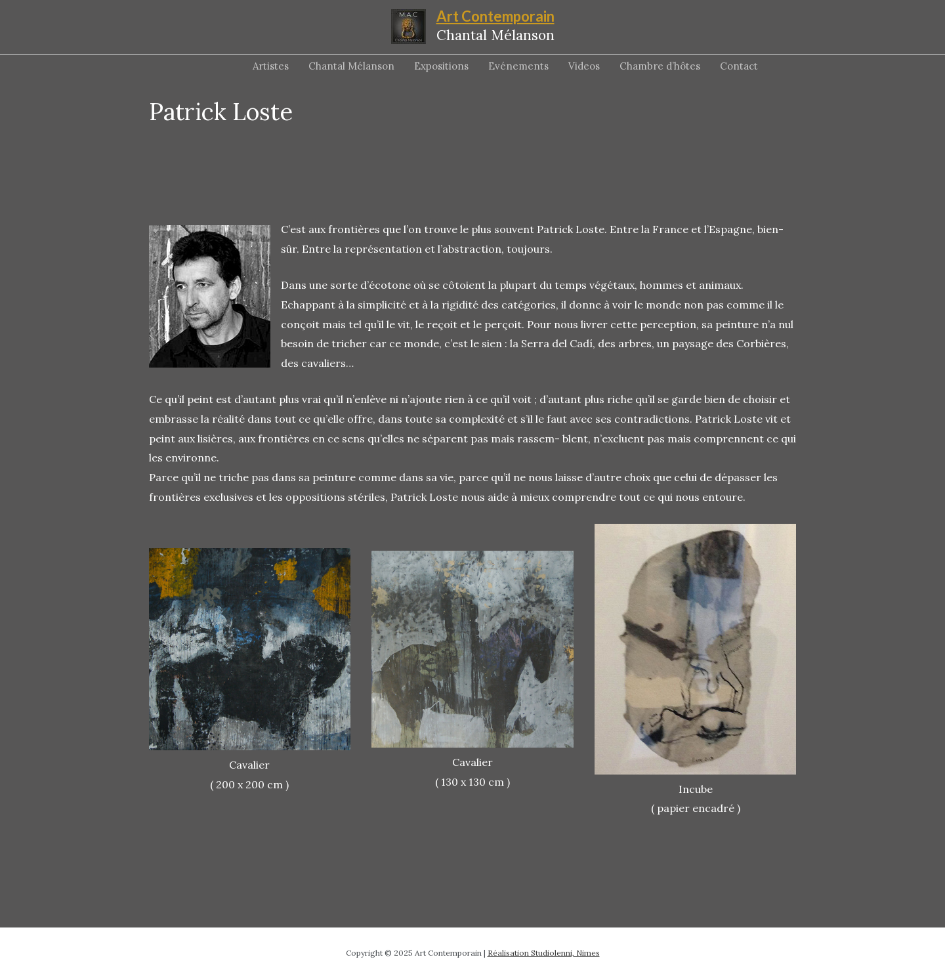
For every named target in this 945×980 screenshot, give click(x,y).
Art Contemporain (495, 16)
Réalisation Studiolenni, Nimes (544, 953)
